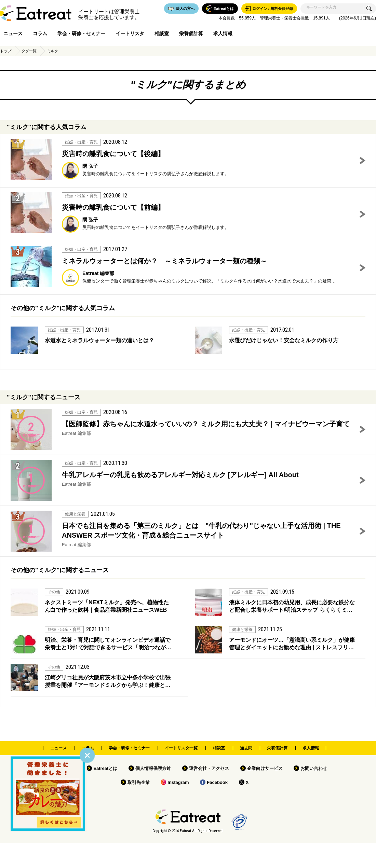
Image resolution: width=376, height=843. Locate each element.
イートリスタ (130, 33)
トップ (5, 51)
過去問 (246, 748)
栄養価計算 (191, 33)
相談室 (162, 33)
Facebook (217, 782)
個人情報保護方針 (153, 768)
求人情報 (222, 33)
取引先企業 (138, 782)
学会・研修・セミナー (81, 33)
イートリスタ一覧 (181, 748)
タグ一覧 (29, 51)
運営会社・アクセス (209, 768)
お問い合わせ (313, 768)
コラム (40, 33)
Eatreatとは (105, 768)
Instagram (178, 782)
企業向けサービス (265, 768)
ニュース (13, 33)
